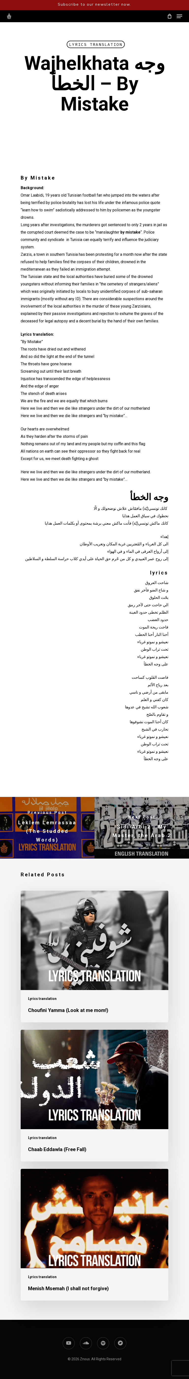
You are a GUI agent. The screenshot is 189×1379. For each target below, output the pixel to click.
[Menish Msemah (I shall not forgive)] (94, 1235)
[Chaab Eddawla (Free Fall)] (94, 1095)
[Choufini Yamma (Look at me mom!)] (94, 956)
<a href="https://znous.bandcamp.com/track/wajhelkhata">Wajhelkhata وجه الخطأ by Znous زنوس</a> (94, 151)
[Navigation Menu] (179, 16)
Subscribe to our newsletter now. (94, 4)
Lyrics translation (95, 44)
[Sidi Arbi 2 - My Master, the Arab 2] (141, 828)
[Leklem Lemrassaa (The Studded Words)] (47, 828)
